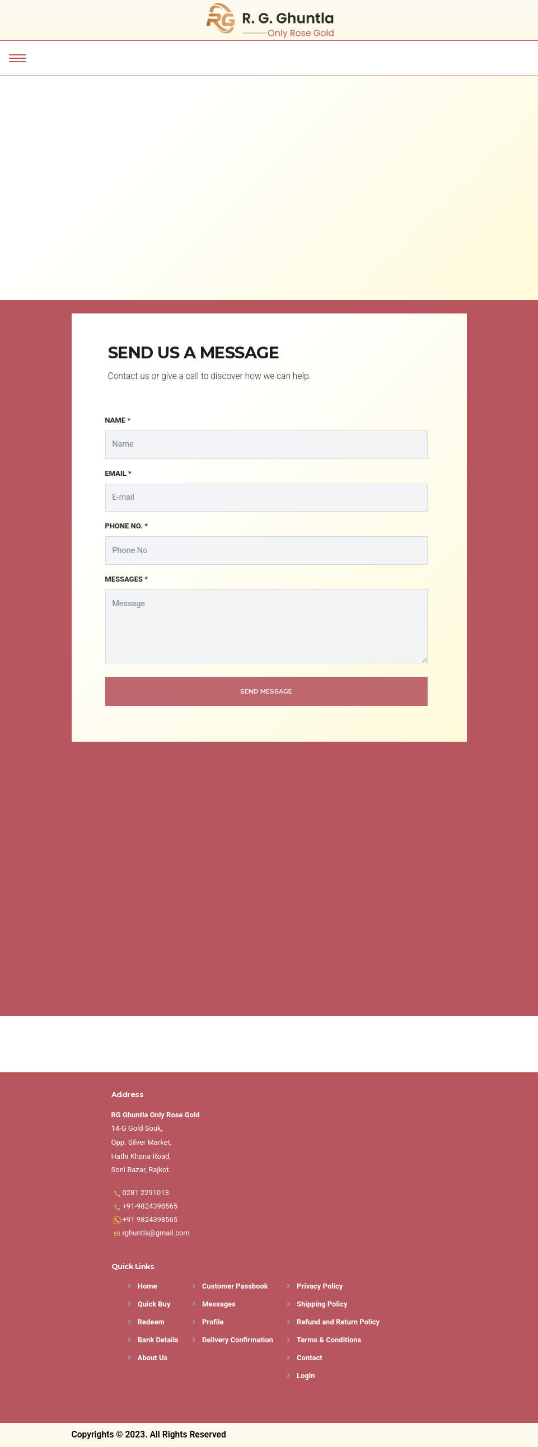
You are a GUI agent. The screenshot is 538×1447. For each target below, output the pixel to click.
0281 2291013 (146, 1192)
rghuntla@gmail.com (156, 1233)
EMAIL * (110, 473)
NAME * (110, 420)
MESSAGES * (119, 579)
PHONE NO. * (119, 526)
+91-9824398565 (150, 1206)
